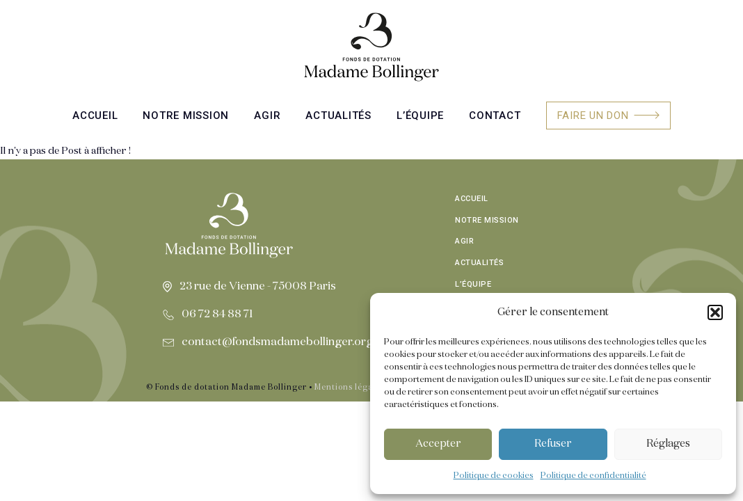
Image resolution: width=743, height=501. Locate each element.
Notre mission (186, 115)
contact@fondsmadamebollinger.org (277, 342)
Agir (267, 115)
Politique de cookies (494, 476)
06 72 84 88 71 (217, 314)
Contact (494, 115)
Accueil (95, 115)
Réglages (668, 443)
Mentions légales (349, 387)
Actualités (338, 115)
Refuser (553, 443)
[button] (715, 312)
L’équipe (420, 115)
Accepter (438, 443)
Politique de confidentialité (593, 476)
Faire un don (593, 115)
